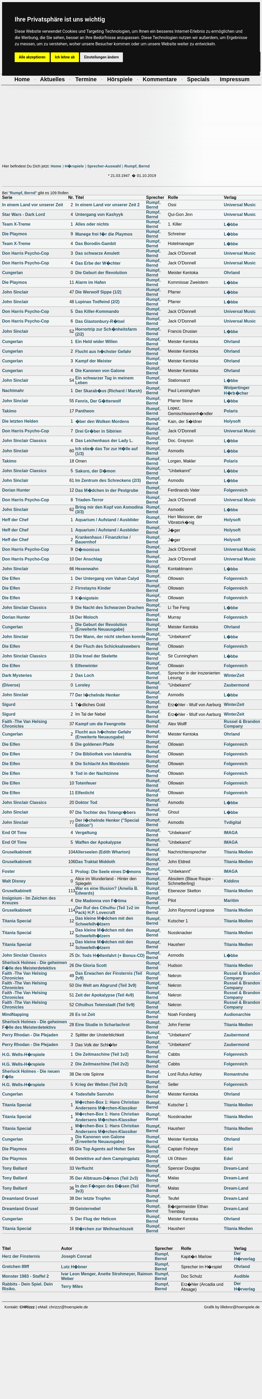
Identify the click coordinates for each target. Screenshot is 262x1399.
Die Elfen (11, 578)
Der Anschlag (88, 559)
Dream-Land (236, 1168)
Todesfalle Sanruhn (94, 1094)
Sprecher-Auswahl (104, 166)
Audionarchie (237, 1014)
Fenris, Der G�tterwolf (98, 401)
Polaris (231, 411)
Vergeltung (86, 832)
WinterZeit (234, 675)
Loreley (82, 685)
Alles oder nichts (92, 224)
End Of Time (14, 832)
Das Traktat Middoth (95, 861)
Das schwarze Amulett (97, 253)
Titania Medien (238, 852)
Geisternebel (88, 1208)
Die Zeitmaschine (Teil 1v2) (102, 1054)
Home (56, 166)
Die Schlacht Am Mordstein (102, 763)
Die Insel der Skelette (96, 656)
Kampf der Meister (93, 361)
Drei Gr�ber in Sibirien (98, 431)
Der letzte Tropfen (93, 1198)
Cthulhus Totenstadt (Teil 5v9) (105, 1005)
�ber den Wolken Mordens (102, 421)
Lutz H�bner (74, 1267)
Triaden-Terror (89, 500)
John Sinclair (15, 292)
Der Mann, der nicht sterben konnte (110, 636)
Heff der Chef (15, 520)
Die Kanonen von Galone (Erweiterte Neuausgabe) (100, 1139)
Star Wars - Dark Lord (23, 214)
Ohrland (232, 272)
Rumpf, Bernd (137, 166)
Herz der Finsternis (21, 1256)
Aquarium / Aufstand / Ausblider (107, 520)
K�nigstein (87, 598)
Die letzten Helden (20, 421)
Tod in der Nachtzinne (97, 773)
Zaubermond (236, 685)
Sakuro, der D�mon (95, 471)
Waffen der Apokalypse (98, 842)
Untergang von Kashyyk (99, 214)
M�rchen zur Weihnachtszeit (104, 1229)
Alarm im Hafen (90, 282)
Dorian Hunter (16, 490)
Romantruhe (236, 1074)
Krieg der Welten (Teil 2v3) (101, 1084)
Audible (241, 1276)
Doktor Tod (86, 802)
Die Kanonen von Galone (100, 370)
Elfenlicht (84, 793)
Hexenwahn (87, 569)
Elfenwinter (86, 665)
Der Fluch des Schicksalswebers (107, 646)
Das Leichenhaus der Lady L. (104, 440)
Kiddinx (231, 881)
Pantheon (84, 411)
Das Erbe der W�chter (98, 263)
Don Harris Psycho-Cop (25, 253)
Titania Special (16, 921)
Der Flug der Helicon (95, 1219)
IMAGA (231, 832)
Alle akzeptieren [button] (32, 57)
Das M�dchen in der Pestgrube (106, 490)
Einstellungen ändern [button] (101, 57)
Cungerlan (12, 272)
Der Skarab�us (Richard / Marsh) (108, 391)
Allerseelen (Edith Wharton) (102, 852)
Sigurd (8, 704)
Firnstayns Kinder (93, 588)
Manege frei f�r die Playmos (104, 234)
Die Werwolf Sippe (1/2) (98, 292)
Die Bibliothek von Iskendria (103, 754)
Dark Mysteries (17, 675)
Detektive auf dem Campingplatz (107, 1158)
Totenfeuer (85, 783)
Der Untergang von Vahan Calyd (107, 578)
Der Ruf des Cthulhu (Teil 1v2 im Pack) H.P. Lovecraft (107, 910)
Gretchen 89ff (15, 1266)
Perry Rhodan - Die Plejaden (30, 1035)
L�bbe (231, 224)
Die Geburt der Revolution (101, 272)
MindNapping (15, 1014)
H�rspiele (74, 166)
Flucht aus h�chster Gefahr (103, 351)
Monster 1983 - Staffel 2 (25, 1276)
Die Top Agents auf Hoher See (105, 1149)
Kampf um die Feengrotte (100, 724)
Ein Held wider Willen (96, 341)
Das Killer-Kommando (97, 311)
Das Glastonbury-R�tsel (99, 321)
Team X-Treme (16, 224)
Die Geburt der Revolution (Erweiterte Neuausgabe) (101, 627)
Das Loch (84, 675)
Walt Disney (14, 881)
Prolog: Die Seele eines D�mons (108, 871)
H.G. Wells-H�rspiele (23, 1054)
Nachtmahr (13, 390)
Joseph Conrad (76, 1256)
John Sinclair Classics (24, 440)
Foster (8, 871)
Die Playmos (14, 234)
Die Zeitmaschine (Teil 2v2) (102, 1064)
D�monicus (87, 549)
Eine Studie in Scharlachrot (102, 1024)
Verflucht (84, 1168)
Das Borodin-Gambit (95, 243)
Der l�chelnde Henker (97, 695)
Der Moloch (86, 617)
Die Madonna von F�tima (101, 901)
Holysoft (232, 421)
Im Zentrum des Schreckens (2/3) (108, 480)
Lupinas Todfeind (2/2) (97, 302)
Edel (228, 1149)
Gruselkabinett (16, 852)
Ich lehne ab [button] (65, 57)
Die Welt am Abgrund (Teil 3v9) (105, 985)
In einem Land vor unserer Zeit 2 (107, 205)
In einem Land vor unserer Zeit (32, 205)
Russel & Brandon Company (242, 723)
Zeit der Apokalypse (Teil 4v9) (104, 995)
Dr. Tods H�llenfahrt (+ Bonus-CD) (110, 955)
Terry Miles (72, 1286)
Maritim (231, 900)
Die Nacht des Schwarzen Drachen (109, 607)
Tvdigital (232, 822)
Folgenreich (236, 490)
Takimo (9, 411)
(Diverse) (11, 685)
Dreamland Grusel (20, 1198)
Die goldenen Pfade (94, 744)
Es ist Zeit (85, 1014)
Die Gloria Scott (91, 965)
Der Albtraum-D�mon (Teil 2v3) (106, 1178)
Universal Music (240, 205)
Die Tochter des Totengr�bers (105, 812)
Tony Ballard (14, 1168)
